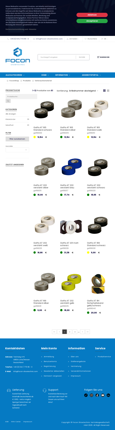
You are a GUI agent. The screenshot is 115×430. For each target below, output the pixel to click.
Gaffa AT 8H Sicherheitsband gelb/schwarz (95, 303)
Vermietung (76, 366)
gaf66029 (64, 248)
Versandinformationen (81, 371)
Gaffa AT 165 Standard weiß (94, 128)
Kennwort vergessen (53, 376)
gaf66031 (37, 306)
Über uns (75, 356)
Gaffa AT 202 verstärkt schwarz (96, 186)
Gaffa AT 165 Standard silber (68, 128)
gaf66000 (37, 133)
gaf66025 (37, 248)
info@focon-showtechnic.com (49, 39)
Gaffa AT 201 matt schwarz (69, 244)
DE (105, 39)
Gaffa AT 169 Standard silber (41, 302)
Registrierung (50, 366)
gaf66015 (37, 190)
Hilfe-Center (16, 421)
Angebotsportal (92, 75)
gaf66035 (64, 306)
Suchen (82, 57)
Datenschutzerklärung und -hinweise (21, 29)
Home (45, 75)
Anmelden (74, 39)
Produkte (27, 81)
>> (87, 332)
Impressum (76, 376)
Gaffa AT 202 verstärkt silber (40, 186)
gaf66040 (91, 308)
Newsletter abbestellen (54, 371)
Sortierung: (62, 90)
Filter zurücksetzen (17, 139)
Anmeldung (49, 356)
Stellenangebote (78, 361)
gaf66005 (64, 133)
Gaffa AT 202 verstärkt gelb (67, 302)
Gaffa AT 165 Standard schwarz (42, 128)
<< (54, 332)
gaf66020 (91, 190)
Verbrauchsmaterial (43, 81)
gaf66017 (64, 190)
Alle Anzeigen (11, 114)
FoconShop (14, 81)
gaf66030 (91, 248)
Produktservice (104, 356)
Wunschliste (91, 39)
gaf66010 (91, 133)
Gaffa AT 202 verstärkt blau (67, 186)
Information (63, 75)
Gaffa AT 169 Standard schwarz (96, 244)
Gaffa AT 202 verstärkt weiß (40, 244)
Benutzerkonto (50, 361)
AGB (7, 421)
